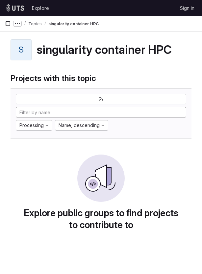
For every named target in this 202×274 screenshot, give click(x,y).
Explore (40, 8)
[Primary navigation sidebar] (8, 23)
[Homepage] (15, 8)
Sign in (187, 8)
